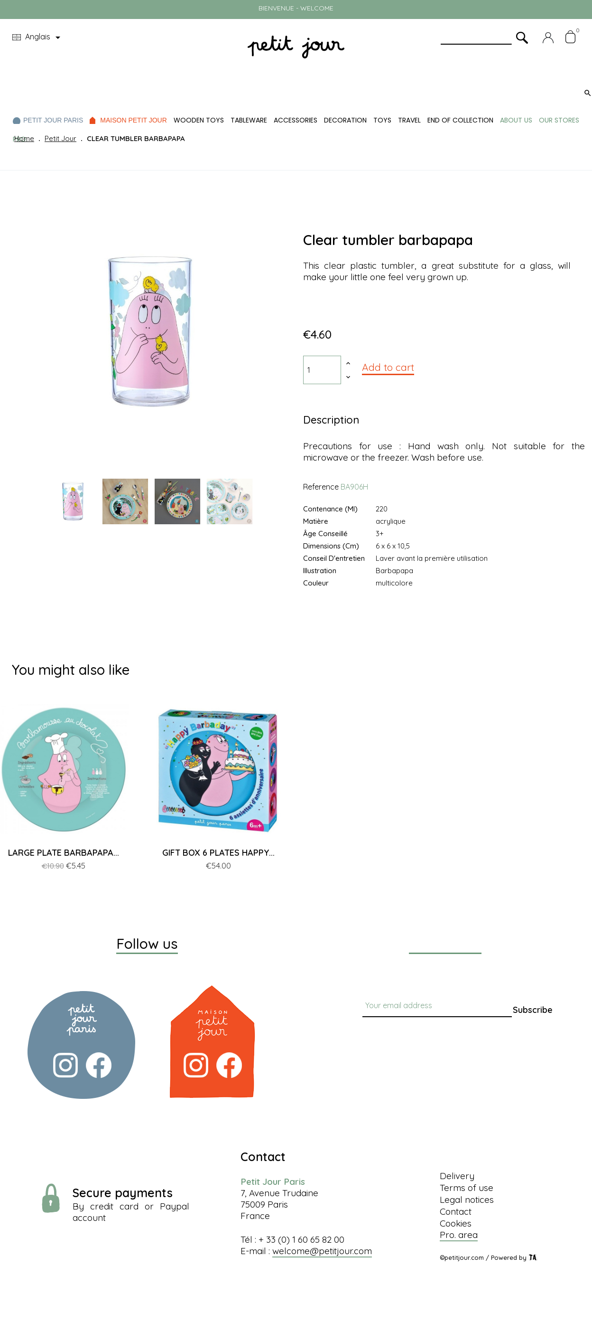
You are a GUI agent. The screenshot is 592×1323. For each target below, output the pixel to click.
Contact (456, 1211)
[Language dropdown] (38, 37)
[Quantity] (322, 370)
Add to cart (388, 367)
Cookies (456, 1223)
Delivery (457, 1175)
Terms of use (466, 1187)
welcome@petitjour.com (322, 1251)
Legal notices (467, 1199)
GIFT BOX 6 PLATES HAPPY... (218, 852)
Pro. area (459, 1234)
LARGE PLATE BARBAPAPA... (63, 852)
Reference (321, 486)
